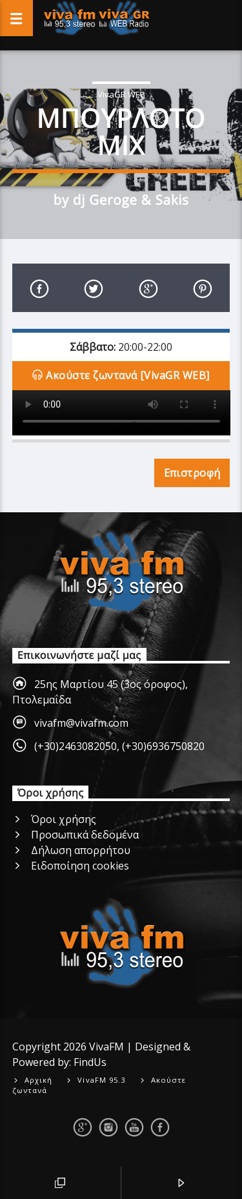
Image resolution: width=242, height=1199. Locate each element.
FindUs (90, 1062)
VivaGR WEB (121, 94)
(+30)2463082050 (75, 746)
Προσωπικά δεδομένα (85, 835)
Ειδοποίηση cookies (80, 866)
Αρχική (39, 1080)
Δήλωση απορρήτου (80, 850)
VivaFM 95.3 (101, 1080)
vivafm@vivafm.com (81, 723)
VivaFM (106, 1046)
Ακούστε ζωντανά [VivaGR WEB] (120, 376)
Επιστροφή (192, 473)
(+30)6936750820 (163, 746)
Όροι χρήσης (63, 819)
